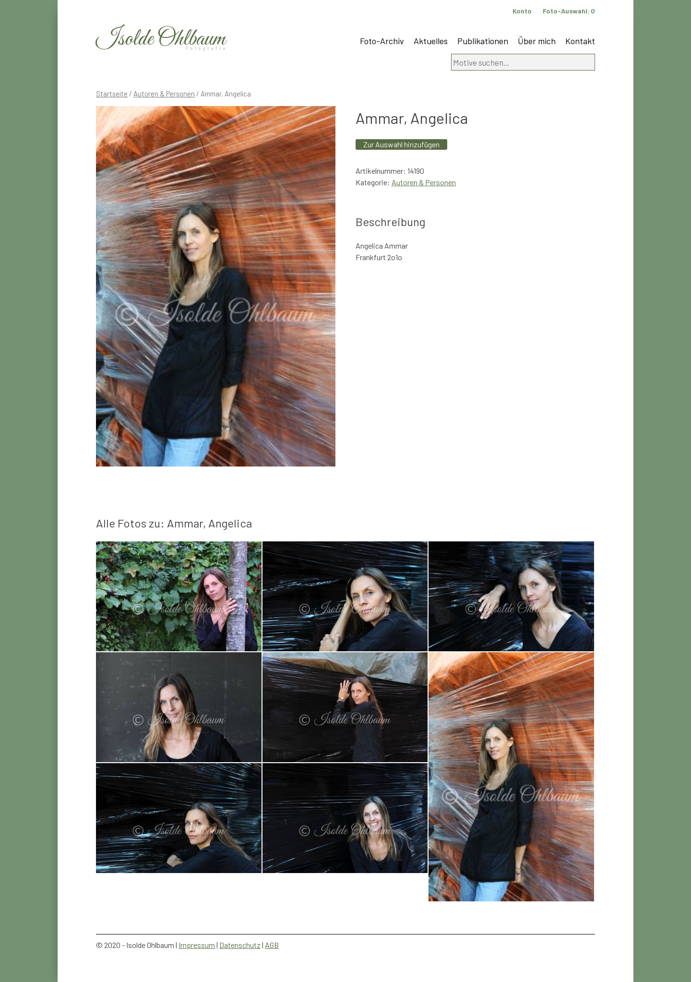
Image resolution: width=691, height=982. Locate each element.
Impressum (197, 944)
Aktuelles (431, 41)
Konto (522, 11)
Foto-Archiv (382, 41)
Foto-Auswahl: (569, 11)
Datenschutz (240, 944)
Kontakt (580, 41)
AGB (272, 944)
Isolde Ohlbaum (161, 39)
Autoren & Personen (164, 93)
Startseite (112, 93)
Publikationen (482, 41)
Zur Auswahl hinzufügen (401, 144)
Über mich (537, 41)
